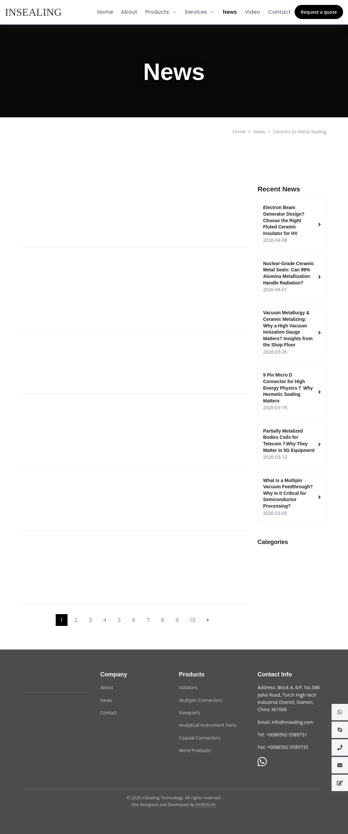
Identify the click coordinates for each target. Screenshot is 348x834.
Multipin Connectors (200, 700)
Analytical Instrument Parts (208, 725)
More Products (194, 750)
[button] (340, 712)
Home (105, 12)
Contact (279, 12)
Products (157, 12)
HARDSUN (206, 804)
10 (192, 620)
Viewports (189, 712)
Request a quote (319, 12)
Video (252, 12)
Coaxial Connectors (199, 738)
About (129, 12)
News (230, 12)
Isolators (188, 687)
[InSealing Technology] (48, 678)
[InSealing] (34, 12)
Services (196, 12)
